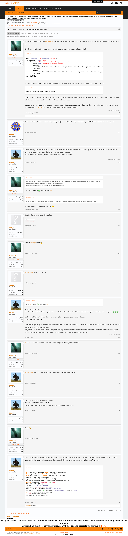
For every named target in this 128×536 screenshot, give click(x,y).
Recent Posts (20, 13)
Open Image (39, 107)
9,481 (21, 63)
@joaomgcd (29, 272)
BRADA (27, 116)
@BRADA (28, 343)
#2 (119, 132)
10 (22, 169)
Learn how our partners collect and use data (20, 25)
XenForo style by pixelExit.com (32, 533)
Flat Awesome (11, 529)
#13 (119, 502)
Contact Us (106, 529)
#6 (119, 253)
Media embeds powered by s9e (14, 533)
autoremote (14, 513)
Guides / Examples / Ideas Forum (24, 36)
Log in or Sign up (97, 1)
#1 (119, 113)
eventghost (21, 513)
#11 (119, 411)
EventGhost (49, 41)
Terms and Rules (109, 532)
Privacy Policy (118, 532)
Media (57, 8)
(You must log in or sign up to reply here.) (109, 510)
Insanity (34, 116)
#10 (119, 383)
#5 (119, 226)
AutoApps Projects (32, 8)
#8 (119, 337)
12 (22, 141)
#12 (119, 438)
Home (11, 8)
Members (47, 8)
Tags (8, 513)
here (50, 191)
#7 (119, 283)
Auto (12, 3)
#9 (119, 353)
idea (31, 304)
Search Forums (11, 13)
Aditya (11, 228)
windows (28, 513)
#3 (119, 162)
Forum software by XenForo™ (23, 532)
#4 (119, 210)
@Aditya (33, 243)
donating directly (35, 22)
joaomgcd (43, 36)
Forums (19, 8)
